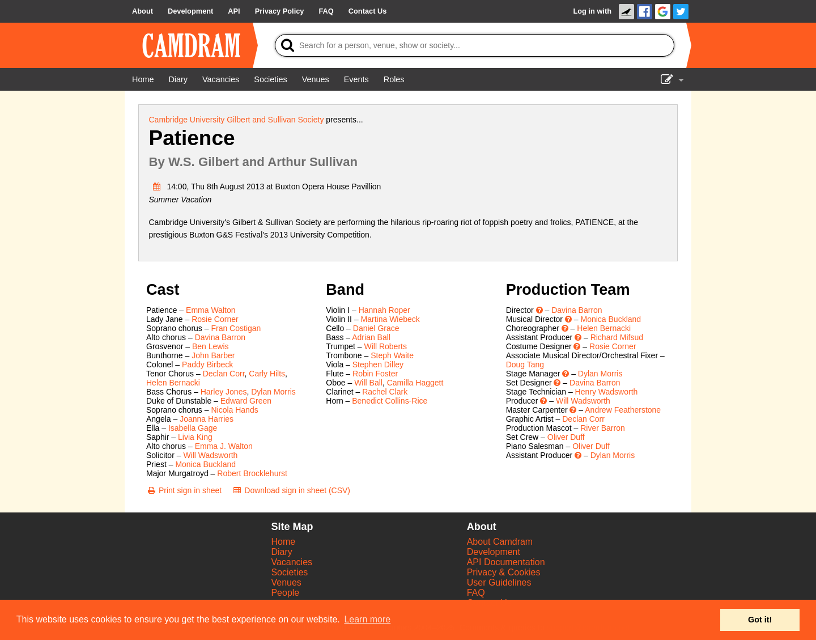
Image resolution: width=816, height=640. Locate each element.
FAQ (476, 592)
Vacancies (291, 562)
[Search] (474, 45)
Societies (289, 572)
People (285, 592)
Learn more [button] (367, 619)
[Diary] (178, 79)
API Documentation (506, 562)
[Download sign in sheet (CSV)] (291, 490)
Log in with (592, 11)
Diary (281, 552)
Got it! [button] (760, 619)
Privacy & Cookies (504, 572)
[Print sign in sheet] (184, 490)
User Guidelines (499, 582)
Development (493, 552)
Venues (286, 582)
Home (283, 541)
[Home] (143, 79)
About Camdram (500, 541)
